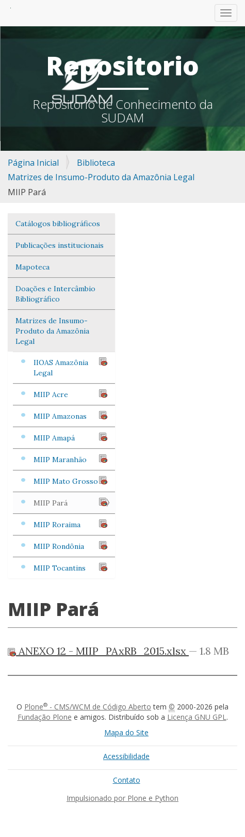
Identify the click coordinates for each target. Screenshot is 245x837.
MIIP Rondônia (70, 546)
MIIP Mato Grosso (70, 481)
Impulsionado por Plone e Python (122, 798)
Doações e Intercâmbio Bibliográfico (55, 294)
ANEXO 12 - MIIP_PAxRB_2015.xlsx (98, 650)
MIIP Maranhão (70, 459)
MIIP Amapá (70, 438)
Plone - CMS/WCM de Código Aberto (87, 707)
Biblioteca (96, 162)
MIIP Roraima (70, 524)
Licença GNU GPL (196, 717)
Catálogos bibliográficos (57, 223)
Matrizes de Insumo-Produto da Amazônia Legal (101, 177)
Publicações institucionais (59, 245)
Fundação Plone (45, 717)
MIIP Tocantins (70, 568)
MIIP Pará (70, 503)
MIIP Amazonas (70, 416)
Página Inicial (33, 162)
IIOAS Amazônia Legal (70, 367)
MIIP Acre (70, 394)
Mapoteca (32, 267)
